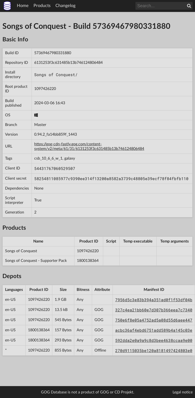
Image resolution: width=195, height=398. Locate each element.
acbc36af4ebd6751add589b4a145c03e (153, 330)
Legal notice (183, 392)
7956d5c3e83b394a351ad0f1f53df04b (153, 299)
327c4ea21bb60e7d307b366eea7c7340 (153, 309)
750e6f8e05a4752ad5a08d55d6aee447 (153, 320)
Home (23, 6)
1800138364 (88, 261)
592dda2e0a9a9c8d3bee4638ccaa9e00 (153, 340)
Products (42, 6)
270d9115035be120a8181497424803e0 (153, 350)
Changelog (65, 6)
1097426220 (45, 89)
